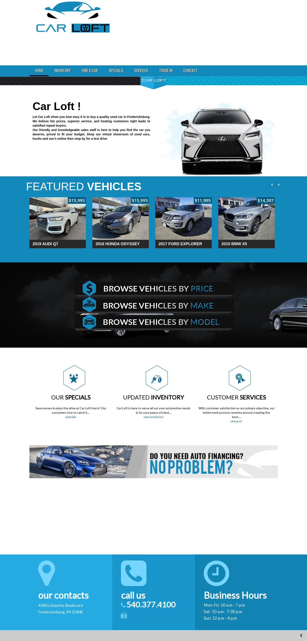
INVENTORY (62, 70)
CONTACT (190, 70)
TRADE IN (165, 70)
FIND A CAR (90, 70)
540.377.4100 (245, 23)
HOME (39, 70)
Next (278, 184)
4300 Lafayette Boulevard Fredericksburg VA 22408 (251, 11)
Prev (272, 184)
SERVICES (141, 70)
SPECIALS (116, 70)
